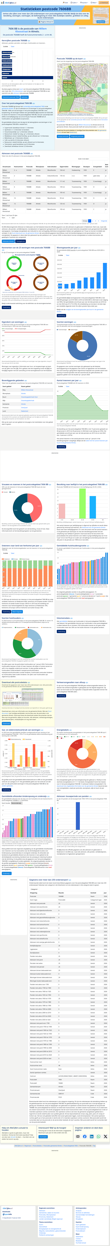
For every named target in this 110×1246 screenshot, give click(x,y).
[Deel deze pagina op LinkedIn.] (92, 1136)
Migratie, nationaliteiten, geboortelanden (52, 1231)
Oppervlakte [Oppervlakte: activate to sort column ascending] (64, 167)
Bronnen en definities (83, 1213)
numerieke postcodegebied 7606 (33, 106)
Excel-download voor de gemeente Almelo (25, 233)
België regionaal (57, 1219)
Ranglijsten (79, 1219)
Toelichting (6, 307)
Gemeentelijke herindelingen (85, 1215)
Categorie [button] (34, 889)
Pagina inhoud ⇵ (45, 22)
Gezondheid (43, 1227)
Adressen (42, 1211)
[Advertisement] (82, 42)
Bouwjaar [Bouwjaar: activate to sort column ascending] (86, 167)
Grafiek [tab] (5, 46)
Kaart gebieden (81, 1225)
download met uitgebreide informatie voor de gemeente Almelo (77, 786)
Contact (78, 1239)
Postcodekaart (80, 1231)
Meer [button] (93, 3)
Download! (6, 723)
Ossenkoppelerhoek (27, 400)
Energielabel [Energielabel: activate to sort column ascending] (97, 167)
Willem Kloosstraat (85, 125)
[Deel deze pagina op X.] (105, 1136)
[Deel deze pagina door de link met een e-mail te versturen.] (78, 1136)
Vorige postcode (63, 136)
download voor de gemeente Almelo (93, 527)
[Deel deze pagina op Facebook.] (85, 1136)
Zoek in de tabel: (93, 159)
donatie (13, 1137)
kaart (21, 89)
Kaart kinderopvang (82, 1227)
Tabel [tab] (12, 46)
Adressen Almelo (8, 241)
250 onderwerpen (17, 91)
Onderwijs (6, 873)
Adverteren (79, 1237)
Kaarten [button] (83, 3)
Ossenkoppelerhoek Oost (29, 397)
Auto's (41, 1225)
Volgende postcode (77, 136)
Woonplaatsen (51, 1215)
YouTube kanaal (81, 1243)
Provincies (42, 1217)
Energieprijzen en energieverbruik (50, 1229)
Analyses (78, 1211)
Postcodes (42, 1215)
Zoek (65, 3)
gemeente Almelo (7, 108)
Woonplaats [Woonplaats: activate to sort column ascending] (40, 167)
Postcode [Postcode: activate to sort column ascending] (29, 167)
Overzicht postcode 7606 (11, 97)
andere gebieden (7, 786)
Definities (24, 97)
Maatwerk (79, 1241)
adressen (16, 93)
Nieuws (78, 1217)
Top (94, 1146)
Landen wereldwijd (45, 1219)
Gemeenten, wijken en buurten (49, 1213)
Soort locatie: (6, 803)
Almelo (23, 393)
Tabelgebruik (20, 241)
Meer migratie (17, 612)
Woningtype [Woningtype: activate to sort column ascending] (76, 167)
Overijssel (24, 408)
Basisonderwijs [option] (16, 803)
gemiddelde (63, 621)
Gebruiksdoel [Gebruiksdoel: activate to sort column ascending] (51, 167)
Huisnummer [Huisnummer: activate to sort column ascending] (18, 167)
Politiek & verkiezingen (46, 1235)
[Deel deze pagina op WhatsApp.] (99, 1136)
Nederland (73, 132)
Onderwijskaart (81, 1229)
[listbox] (16, 803)
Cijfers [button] (74, 3)
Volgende (104, 221)
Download (104, 3)
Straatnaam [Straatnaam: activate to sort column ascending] (7, 167)
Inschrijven (43, 1137)
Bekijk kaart (101, 22)
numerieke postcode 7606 (78, 120)
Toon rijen (8, 217)
